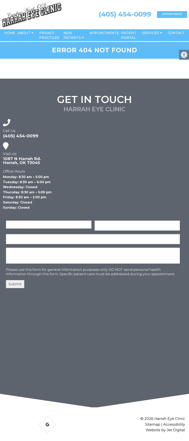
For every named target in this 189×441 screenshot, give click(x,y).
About (23, 33)
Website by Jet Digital (165, 430)
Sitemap (152, 424)
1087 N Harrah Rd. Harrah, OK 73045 (22, 161)
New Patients (72, 35)
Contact (176, 33)
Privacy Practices (49, 35)
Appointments (172, 14)
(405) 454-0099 (125, 14)
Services (150, 33)
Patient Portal (129, 35)
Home (9, 33)
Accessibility (174, 424)
